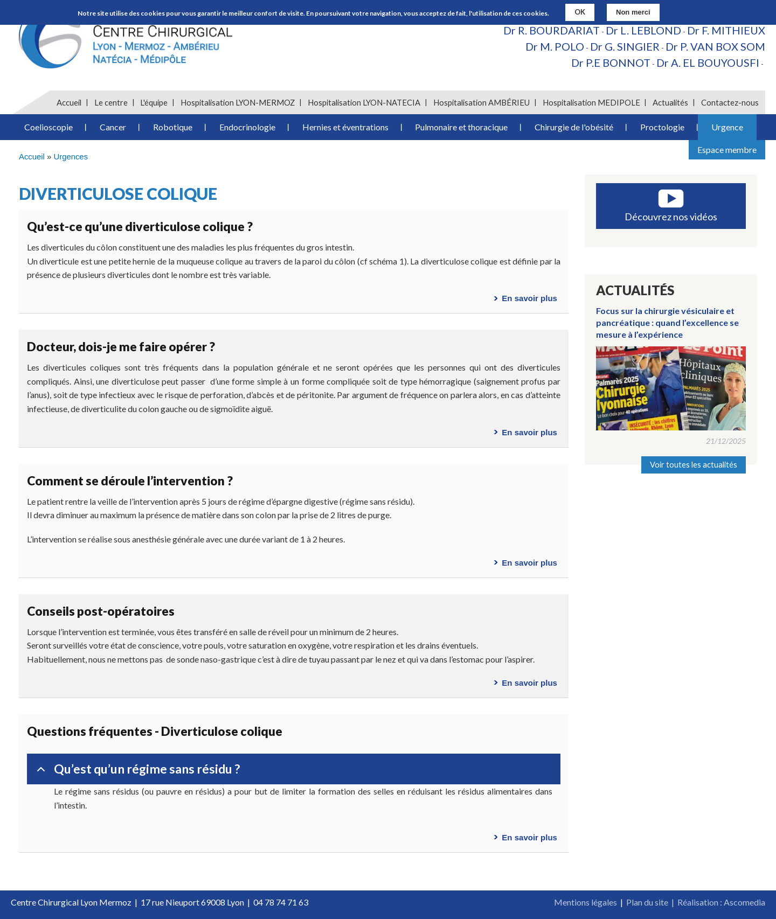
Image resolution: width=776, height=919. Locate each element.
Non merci (633, 12)
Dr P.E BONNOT (610, 62)
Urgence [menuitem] (727, 127)
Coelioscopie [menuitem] (48, 127)
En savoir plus (529, 298)
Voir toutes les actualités (693, 464)
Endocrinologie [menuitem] (247, 127)
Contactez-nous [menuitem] (730, 102)
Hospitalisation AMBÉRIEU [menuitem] (481, 102)
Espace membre (727, 149)
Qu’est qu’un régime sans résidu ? (136, 773)
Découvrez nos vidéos (671, 216)
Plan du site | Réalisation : (675, 902)
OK (579, 11)
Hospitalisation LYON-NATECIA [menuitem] (364, 102)
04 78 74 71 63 (280, 902)
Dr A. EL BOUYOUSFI (707, 62)
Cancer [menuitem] (113, 127)
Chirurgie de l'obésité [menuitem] (574, 127)
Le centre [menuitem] (111, 102)
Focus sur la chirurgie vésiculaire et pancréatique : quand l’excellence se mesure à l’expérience (667, 322)
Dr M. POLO (554, 46)
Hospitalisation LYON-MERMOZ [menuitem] (238, 102)
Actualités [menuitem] (670, 102)
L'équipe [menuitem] (154, 102)
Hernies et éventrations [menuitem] (345, 127)
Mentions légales (585, 902)
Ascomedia (744, 902)
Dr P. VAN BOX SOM (715, 46)
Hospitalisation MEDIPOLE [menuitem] (591, 102)
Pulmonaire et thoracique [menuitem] (461, 127)
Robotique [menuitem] (172, 127)
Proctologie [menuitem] (662, 127)
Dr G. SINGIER (625, 46)
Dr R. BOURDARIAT (551, 30)
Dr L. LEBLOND (643, 30)
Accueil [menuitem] (69, 102)
